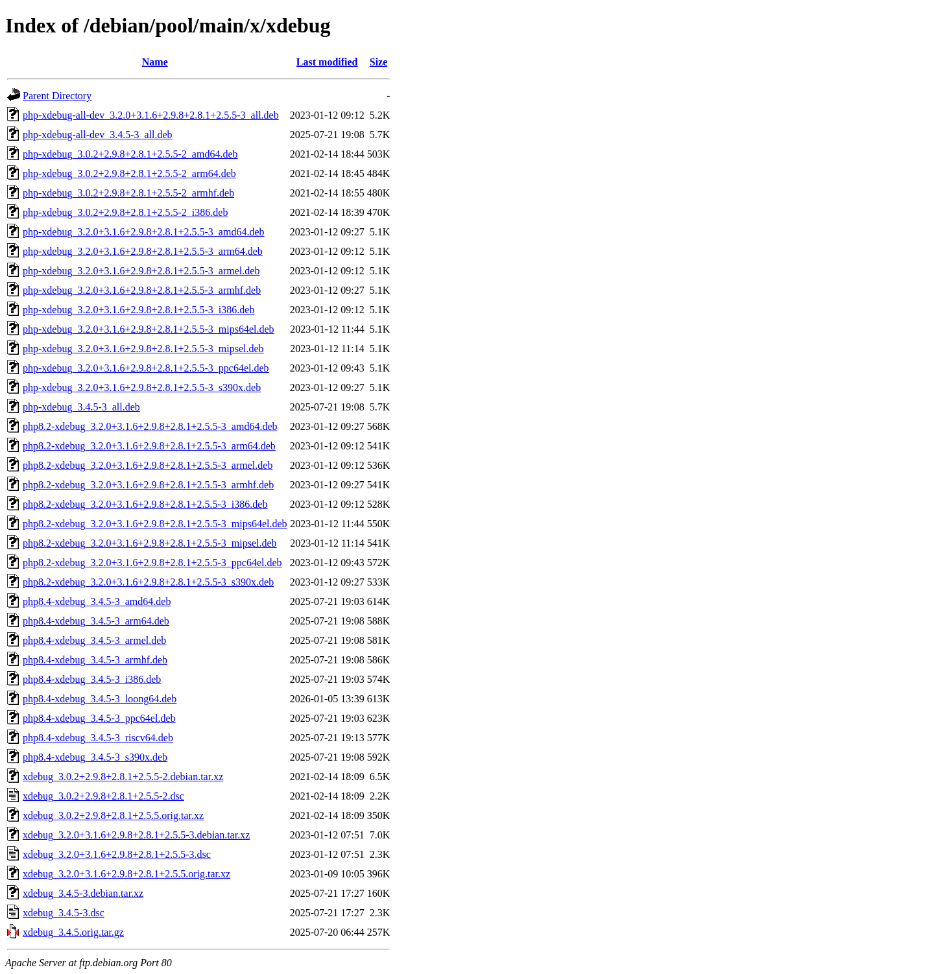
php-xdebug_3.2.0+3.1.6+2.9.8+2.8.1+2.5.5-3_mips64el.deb (148, 329)
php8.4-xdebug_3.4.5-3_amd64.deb (97, 601)
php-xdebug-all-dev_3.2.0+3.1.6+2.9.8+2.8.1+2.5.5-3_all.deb (151, 115)
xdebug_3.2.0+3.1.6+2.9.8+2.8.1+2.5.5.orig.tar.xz (126, 873)
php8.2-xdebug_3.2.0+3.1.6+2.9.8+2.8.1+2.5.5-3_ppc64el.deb (152, 562)
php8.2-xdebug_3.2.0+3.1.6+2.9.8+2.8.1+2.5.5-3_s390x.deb (148, 582)
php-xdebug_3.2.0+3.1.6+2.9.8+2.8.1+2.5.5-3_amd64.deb (144, 231)
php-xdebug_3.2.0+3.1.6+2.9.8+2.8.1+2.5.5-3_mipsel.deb (143, 348)
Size (379, 61)
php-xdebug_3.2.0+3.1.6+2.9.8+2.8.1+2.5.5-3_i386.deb (138, 309)
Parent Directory (57, 95)
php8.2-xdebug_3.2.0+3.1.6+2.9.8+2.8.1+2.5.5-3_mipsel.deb (150, 543)
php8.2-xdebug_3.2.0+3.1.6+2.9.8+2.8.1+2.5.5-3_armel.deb (147, 465)
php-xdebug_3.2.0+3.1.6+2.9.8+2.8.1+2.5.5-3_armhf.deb (142, 290)
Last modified (327, 61)
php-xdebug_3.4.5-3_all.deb (81, 406)
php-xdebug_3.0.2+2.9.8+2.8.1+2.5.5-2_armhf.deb (128, 192)
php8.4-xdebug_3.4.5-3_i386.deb (92, 679)
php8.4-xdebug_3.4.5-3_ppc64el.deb (99, 718)
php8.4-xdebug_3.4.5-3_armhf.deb (95, 659)
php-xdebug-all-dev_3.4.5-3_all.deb (98, 134)
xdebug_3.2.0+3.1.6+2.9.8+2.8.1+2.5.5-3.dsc (117, 854)
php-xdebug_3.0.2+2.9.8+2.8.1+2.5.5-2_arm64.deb (129, 173)
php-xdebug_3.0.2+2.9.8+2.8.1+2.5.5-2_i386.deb (125, 212)
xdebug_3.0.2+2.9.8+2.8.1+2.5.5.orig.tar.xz (113, 815)
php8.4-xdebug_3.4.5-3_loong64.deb (99, 698)
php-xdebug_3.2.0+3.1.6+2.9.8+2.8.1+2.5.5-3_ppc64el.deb (146, 368)
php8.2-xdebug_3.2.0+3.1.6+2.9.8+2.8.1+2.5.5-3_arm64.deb (149, 445)
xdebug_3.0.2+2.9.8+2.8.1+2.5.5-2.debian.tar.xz (123, 776)
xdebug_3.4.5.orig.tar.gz (73, 932)
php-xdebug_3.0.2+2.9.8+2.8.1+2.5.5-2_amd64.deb (130, 154)
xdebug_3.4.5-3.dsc (63, 912)
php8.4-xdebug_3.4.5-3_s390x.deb (95, 757)
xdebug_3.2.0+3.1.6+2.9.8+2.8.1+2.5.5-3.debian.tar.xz (136, 834)
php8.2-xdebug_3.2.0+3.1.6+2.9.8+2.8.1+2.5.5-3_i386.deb (145, 504)
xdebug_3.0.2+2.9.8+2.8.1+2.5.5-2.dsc (103, 796)
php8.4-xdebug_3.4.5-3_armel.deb (94, 640)
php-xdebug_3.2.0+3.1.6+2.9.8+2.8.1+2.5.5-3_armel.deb (141, 270)
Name (155, 61)
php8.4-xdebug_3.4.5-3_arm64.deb (96, 620)
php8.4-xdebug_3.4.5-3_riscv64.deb (98, 737)
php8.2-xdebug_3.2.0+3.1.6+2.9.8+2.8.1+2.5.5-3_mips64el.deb (155, 523)
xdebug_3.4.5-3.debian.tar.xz (83, 893)
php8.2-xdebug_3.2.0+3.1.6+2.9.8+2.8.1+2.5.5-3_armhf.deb (148, 484)
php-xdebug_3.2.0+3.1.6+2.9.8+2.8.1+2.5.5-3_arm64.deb (143, 251)
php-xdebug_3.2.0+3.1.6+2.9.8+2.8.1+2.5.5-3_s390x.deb (142, 387)
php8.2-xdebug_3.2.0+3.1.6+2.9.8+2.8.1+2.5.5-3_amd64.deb (150, 426)
